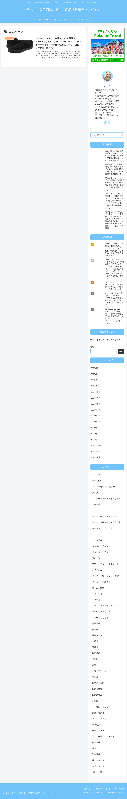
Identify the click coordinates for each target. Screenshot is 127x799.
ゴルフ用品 (97, 540)
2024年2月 (96, 422)
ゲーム (95, 534)
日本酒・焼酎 (98, 683)
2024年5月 (96, 404)
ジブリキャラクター (101, 546)
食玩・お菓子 (98, 772)
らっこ (107, 86)
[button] (122, 135)
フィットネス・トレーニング (105, 606)
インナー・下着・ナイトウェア (106, 498)
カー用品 (96, 504)
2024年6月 (96, 398)
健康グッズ (97, 635)
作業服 (95, 629)
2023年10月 (96, 445)
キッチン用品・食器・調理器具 (106, 522)
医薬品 (95, 647)
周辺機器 (96, 653)
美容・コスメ (98, 730)
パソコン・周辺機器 (101, 582)
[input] (107, 134)
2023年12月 (96, 434)
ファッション (98, 594)
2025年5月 (96, 368)
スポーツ (96, 558)
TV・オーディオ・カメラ (103, 487)
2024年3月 (96, 416)
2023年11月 (96, 439)
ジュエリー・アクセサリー (104, 552)
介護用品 (96, 623)
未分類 (95, 701)
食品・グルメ (98, 766)
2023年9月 (96, 451)
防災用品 (96, 754)
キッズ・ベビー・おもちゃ (104, 516)
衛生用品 (96, 742)
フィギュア (97, 600)
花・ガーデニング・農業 (103, 736)
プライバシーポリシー (104, 789)
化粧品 (95, 641)
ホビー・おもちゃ (100, 617)
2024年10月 (96, 392)
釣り (94, 748)
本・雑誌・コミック (101, 707)
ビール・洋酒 (98, 588)
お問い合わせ (89, 789)
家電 (94, 665)
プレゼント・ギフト (101, 611)
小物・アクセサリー (101, 671)
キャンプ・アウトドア (102, 528)
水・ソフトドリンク (101, 718)
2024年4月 (96, 410)
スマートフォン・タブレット (105, 564)
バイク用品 (97, 570)
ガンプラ (96, 510)
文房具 (95, 677)
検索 (92, 347)
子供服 (95, 659)
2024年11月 (96, 386)
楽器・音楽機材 (99, 713)
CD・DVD (96, 475)
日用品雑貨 (97, 689)
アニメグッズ (98, 493)
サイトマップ (119, 789)
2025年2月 (96, 374)
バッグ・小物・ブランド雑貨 (105, 576)
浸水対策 (96, 725)
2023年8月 (96, 457)
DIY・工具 (97, 481)
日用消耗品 (97, 695)
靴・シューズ (98, 760)
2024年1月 (96, 428)
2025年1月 (96, 380)
